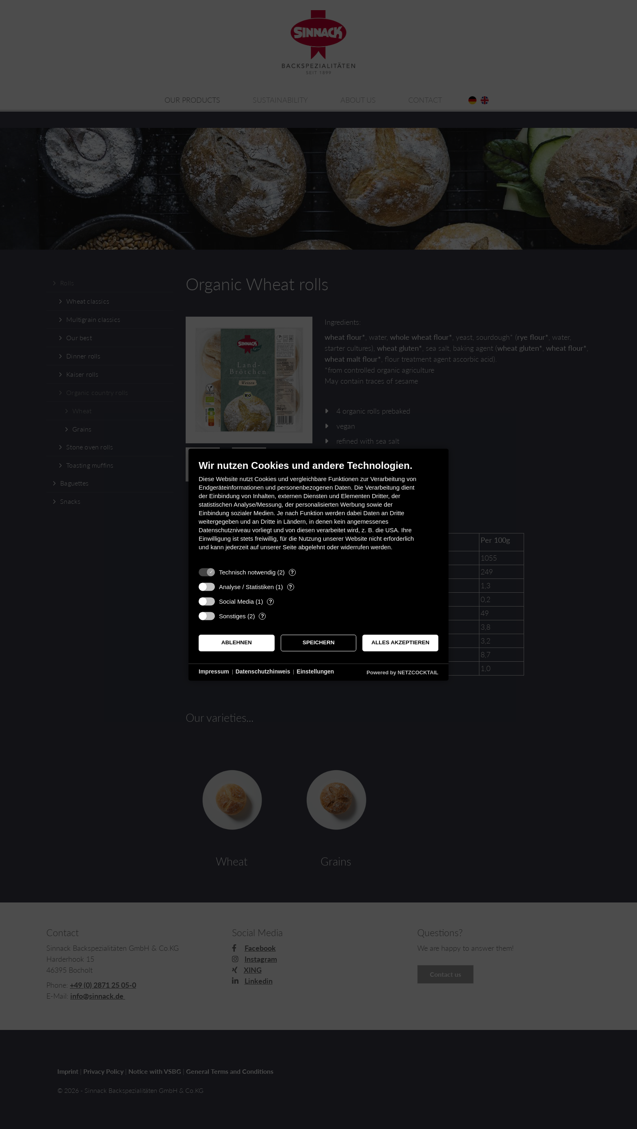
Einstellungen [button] (315, 672)
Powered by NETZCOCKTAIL (402, 672)
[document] (318, 511)
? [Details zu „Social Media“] (270, 601)
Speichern (319, 643)
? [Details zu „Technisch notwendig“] (292, 572)
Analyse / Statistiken (246, 586)
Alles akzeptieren (400, 643)
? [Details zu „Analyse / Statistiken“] (290, 587)
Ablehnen (236, 643)
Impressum (214, 672)
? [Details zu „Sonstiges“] (262, 616)
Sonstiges (232, 616)
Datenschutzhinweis (263, 672)
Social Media (236, 601)
